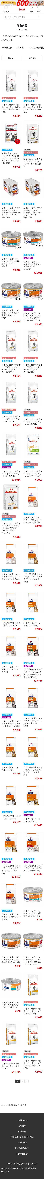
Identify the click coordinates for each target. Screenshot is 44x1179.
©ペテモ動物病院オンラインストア (22, 1164)
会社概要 (22, 1126)
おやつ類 (20, 48)
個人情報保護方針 (22, 1148)
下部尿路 (23, 1105)
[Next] (27, 1081)
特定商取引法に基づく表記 (22, 1137)
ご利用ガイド (22, 1120)
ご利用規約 (22, 1142)
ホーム (3, 1105)
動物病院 (22, 1131)
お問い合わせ (22, 1154)
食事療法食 (7, 48)
